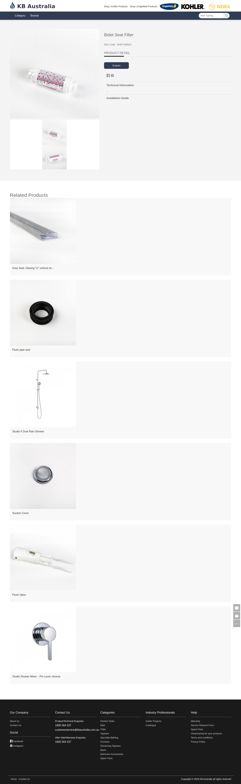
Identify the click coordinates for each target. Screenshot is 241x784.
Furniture (105, 741)
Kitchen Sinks (107, 721)
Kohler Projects (153, 721)
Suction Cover (20, 513)
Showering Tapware (110, 746)
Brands (34, 15)
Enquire (116, 65)
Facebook (16, 741)
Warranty (195, 721)
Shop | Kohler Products (116, 6)
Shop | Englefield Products (143, 6)
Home (14, 779)
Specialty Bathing (109, 737)
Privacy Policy (198, 741)
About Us (14, 721)
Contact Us (15, 725)
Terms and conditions (202, 737)
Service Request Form (202, 725)
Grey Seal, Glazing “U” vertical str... (33, 268)
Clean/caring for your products (206, 733)
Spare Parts (106, 758)
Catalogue (151, 725)
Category (20, 15)
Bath (102, 725)
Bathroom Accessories (111, 754)
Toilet (103, 729)
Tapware (104, 733)
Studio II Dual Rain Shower (28, 431)
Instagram (16, 746)
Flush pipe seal (21, 349)
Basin (103, 750)
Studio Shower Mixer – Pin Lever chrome (36, 676)
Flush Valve (19, 594)
